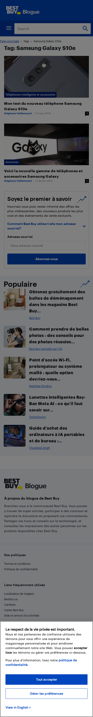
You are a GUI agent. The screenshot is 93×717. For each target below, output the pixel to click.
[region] (46, 669)
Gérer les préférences (46, 693)
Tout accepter (46, 679)
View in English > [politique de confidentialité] (18, 707)
